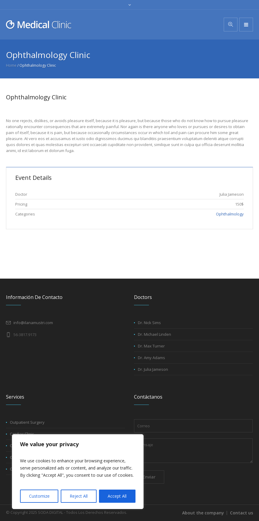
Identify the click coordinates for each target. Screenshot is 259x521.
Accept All (117, 496)
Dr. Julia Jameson (153, 369)
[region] (78, 471)
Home (11, 65)
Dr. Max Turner (151, 346)
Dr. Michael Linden (154, 334)
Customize (39, 496)
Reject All (79, 496)
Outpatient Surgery (27, 422)
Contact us (241, 513)
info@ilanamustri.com (33, 322)
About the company (203, 513)
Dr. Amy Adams (151, 357)
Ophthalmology (230, 214)
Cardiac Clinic (22, 434)
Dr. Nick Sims (149, 322)
